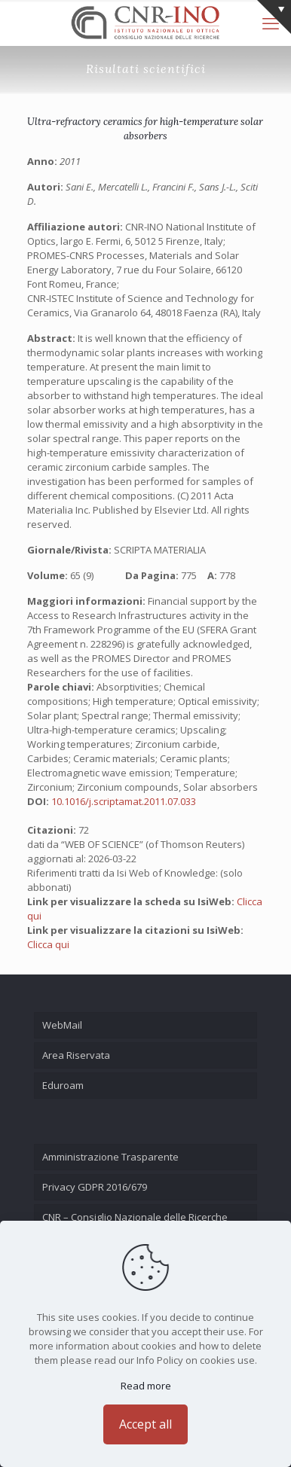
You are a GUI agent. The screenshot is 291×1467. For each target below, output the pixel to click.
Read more (146, 1385)
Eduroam (63, 1085)
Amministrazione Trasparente (110, 1157)
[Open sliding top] (274, 17)
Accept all (145, 1424)
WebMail (62, 1025)
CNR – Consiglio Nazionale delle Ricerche (135, 1217)
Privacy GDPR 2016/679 (94, 1187)
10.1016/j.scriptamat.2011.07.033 (123, 801)
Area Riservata (76, 1055)
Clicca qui (48, 944)
